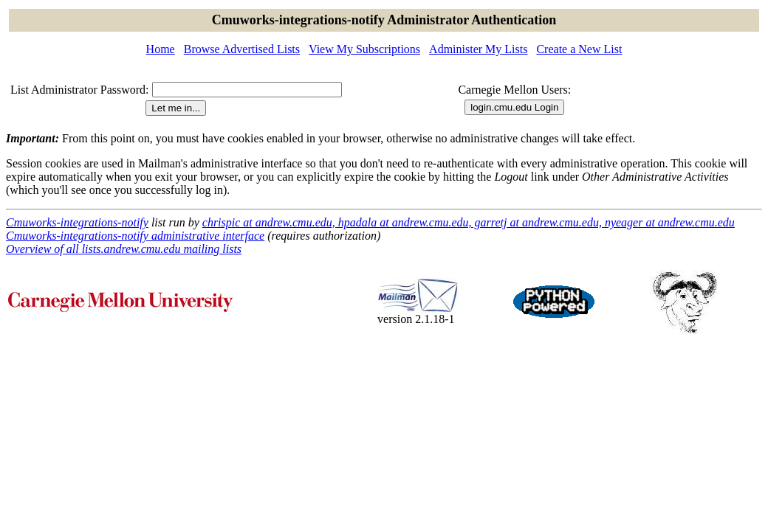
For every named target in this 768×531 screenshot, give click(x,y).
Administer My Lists (478, 49)
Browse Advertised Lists (242, 49)
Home (160, 49)
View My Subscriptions (364, 49)
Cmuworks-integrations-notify (77, 222)
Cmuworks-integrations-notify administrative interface (135, 235)
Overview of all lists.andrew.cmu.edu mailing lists (123, 249)
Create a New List (579, 49)
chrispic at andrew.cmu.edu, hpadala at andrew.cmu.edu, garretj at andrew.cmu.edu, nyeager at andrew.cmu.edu (468, 222)
